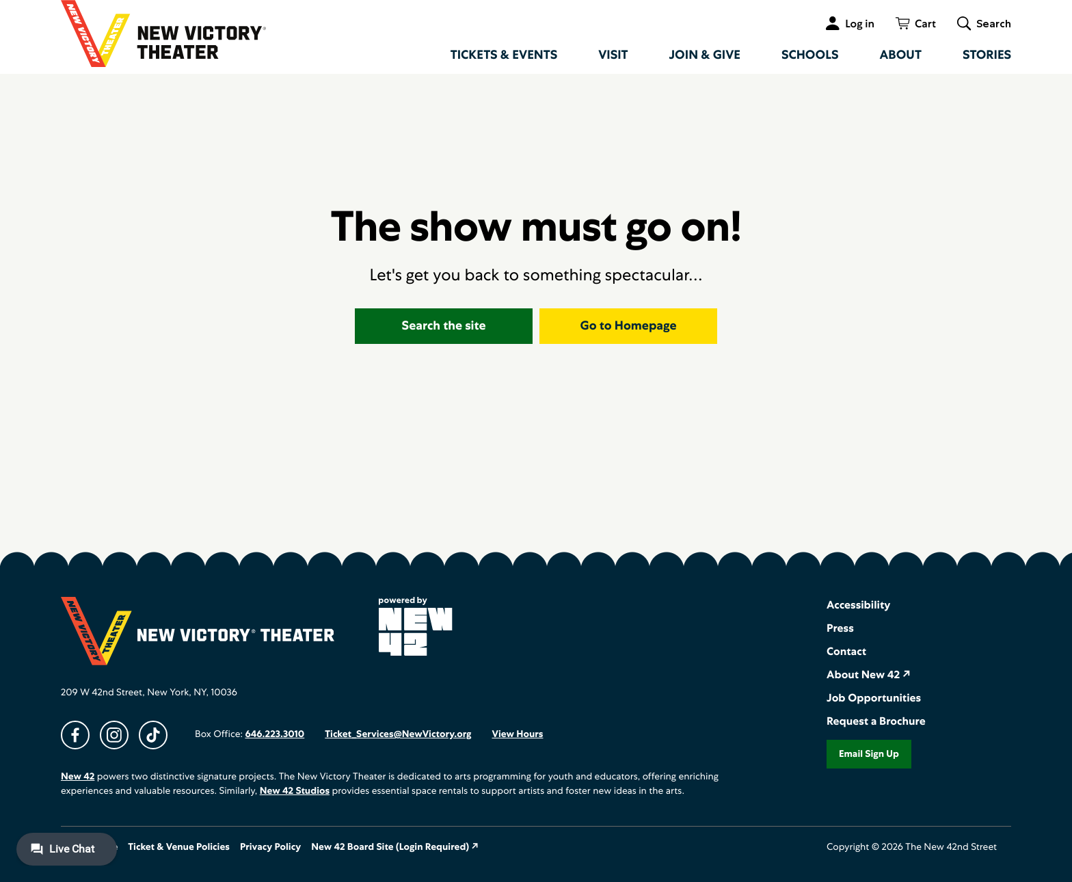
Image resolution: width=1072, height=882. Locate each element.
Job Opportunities (874, 698)
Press (840, 628)
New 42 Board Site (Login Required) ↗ (395, 847)
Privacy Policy (270, 847)
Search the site (444, 326)
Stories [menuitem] (987, 55)
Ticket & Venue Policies (179, 847)
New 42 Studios (295, 791)
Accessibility (858, 605)
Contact (846, 651)
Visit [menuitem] (613, 55)
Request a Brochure (876, 721)
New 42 (77, 777)
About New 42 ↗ (869, 674)
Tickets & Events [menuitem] (504, 55)
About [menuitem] (901, 55)
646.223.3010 (274, 734)
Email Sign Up (869, 754)
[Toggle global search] (983, 23)
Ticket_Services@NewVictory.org (398, 734)
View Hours (517, 734)
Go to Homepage (628, 326)
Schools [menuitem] (810, 55)
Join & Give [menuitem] (704, 55)
